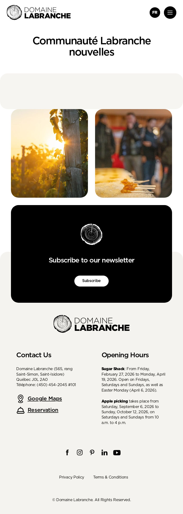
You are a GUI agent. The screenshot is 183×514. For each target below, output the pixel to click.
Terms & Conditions (110, 477)
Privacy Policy (71, 477)
